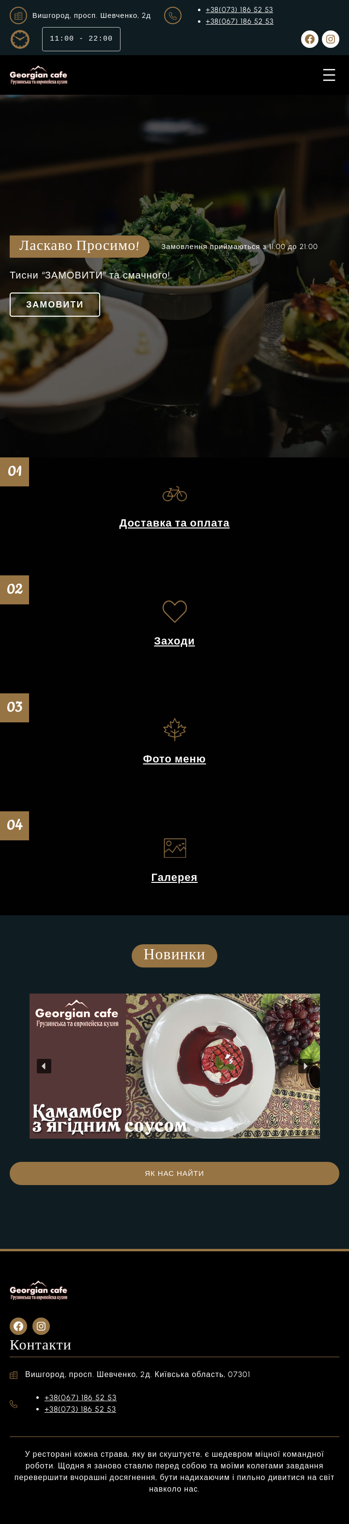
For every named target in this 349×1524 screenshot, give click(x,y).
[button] (44, 1066)
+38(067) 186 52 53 (239, 21)
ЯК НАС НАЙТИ (174, 1173)
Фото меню (174, 758)
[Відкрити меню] (329, 75)
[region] (174, 1066)
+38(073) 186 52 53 (239, 9)
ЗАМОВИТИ (55, 304)
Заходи (174, 640)
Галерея (175, 877)
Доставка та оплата (174, 522)
